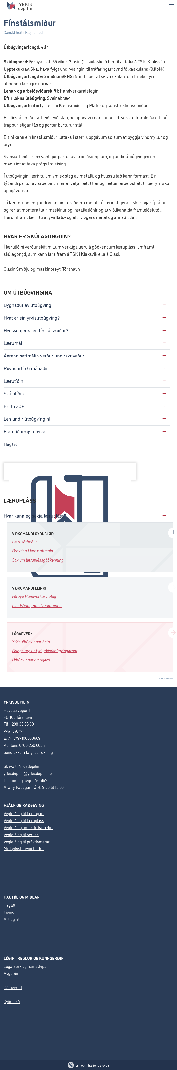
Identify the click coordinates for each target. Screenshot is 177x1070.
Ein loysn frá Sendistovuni (89, 1065)
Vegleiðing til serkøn (21, 834)
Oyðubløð (12, 1001)
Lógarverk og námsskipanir (27, 966)
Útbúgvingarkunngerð (31, 659)
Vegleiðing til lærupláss (24, 820)
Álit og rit (11, 919)
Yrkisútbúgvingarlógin (31, 641)
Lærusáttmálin (25, 541)
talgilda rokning (39, 752)
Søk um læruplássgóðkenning (37, 560)
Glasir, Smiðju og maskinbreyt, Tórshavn (42, 268)
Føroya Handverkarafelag (34, 596)
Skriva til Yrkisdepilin (21, 766)
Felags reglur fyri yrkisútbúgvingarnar (44, 650)
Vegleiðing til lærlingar (24, 813)
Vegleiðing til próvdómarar (27, 841)
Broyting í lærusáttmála (32, 550)
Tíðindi (9, 912)
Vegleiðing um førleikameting (29, 827)
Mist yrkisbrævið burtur (24, 848)
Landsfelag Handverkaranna (37, 605)
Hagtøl (9, 905)
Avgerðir (11, 973)
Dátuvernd (13, 987)
